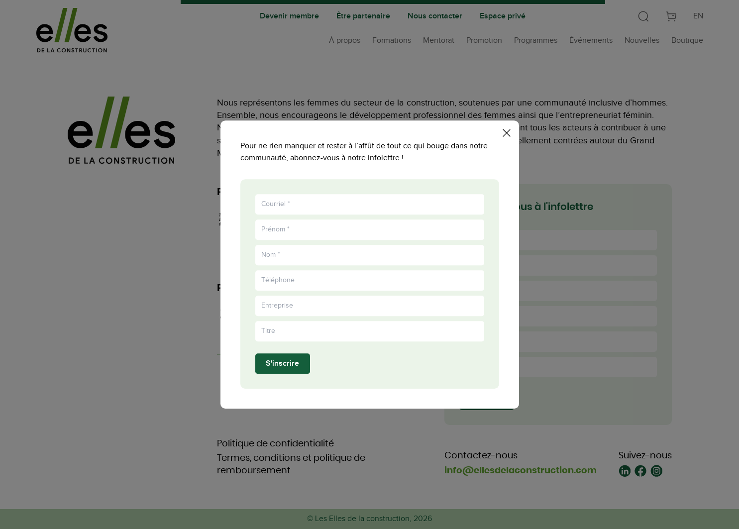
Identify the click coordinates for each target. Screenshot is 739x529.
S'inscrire (282, 365)
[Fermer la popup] (507, 131)
